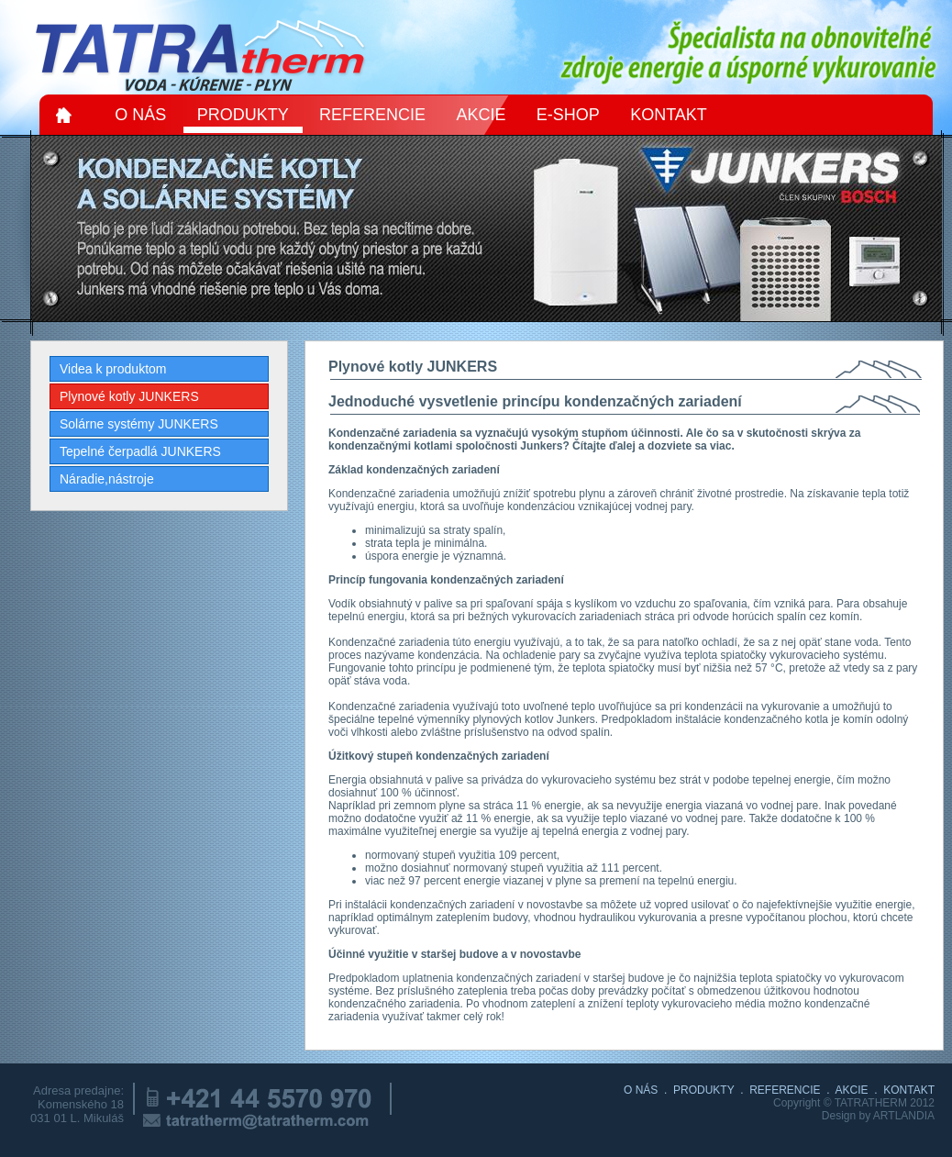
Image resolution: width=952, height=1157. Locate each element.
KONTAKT (668, 115)
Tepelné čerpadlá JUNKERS (140, 451)
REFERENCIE (372, 115)
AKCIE (480, 115)
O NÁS (140, 115)
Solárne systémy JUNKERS (139, 424)
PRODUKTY (243, 115)
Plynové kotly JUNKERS (129, 396)
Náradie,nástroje (107, 479)
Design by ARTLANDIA (878, 1115)
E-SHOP (568, 115)
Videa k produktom (113, 369)
